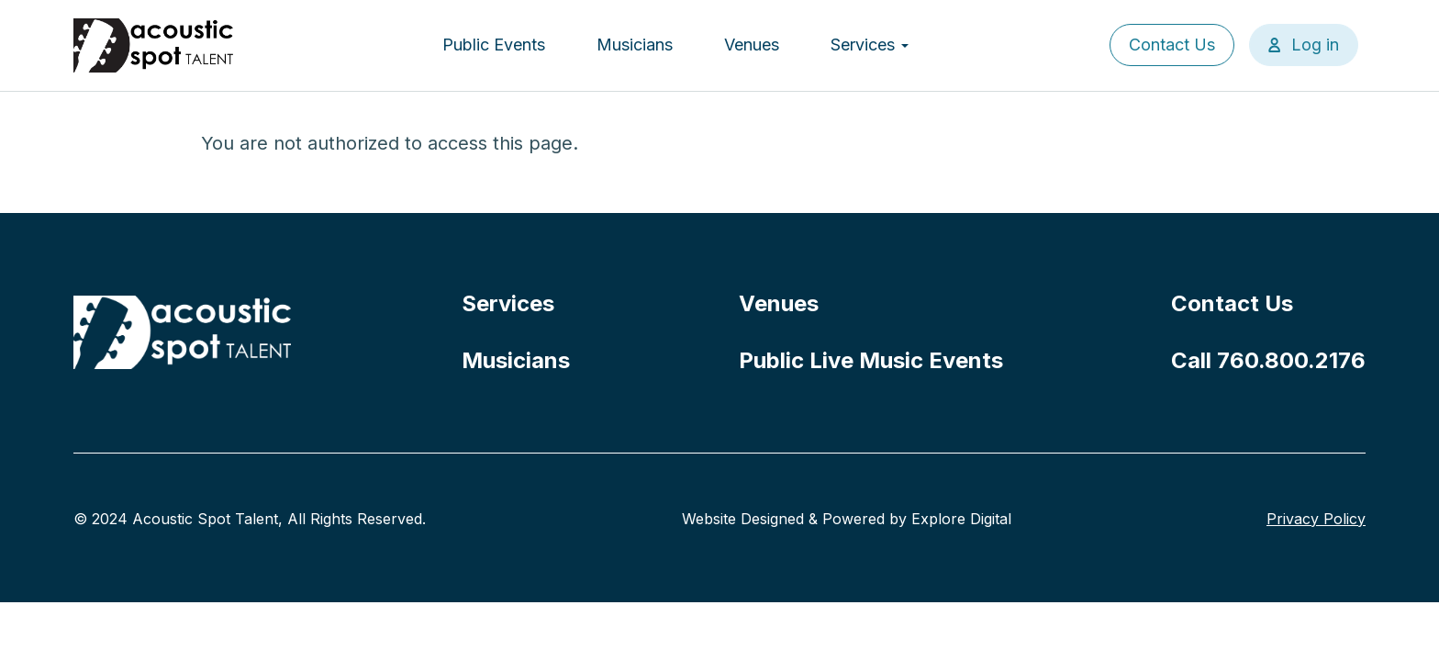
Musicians (635, 44)
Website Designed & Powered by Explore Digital (846, 519)
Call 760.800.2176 (1268, 360)
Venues (751, 44)
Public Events (493, 44)
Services (870, 44)
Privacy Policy (1316, 519)
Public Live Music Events (871, 360)
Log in (1315, 44)
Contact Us (1172, 44)
